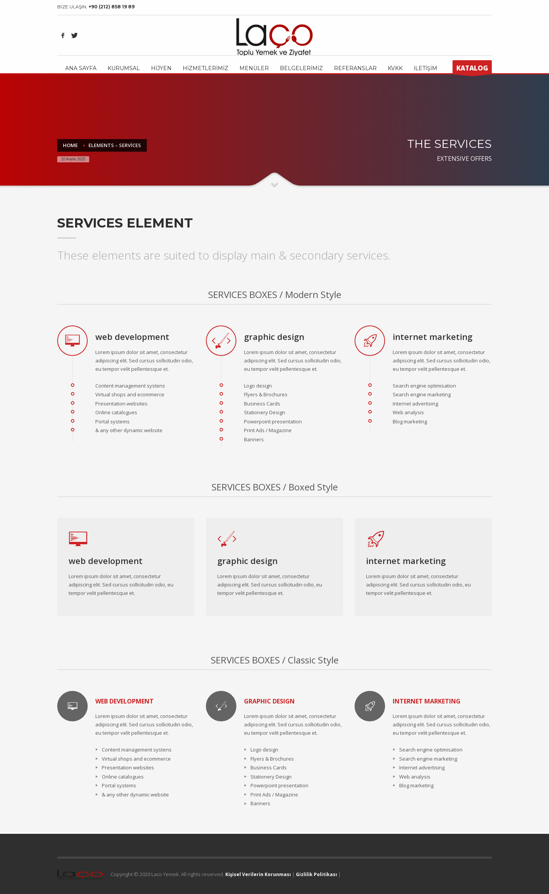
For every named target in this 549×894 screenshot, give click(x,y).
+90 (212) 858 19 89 (111, 7)
